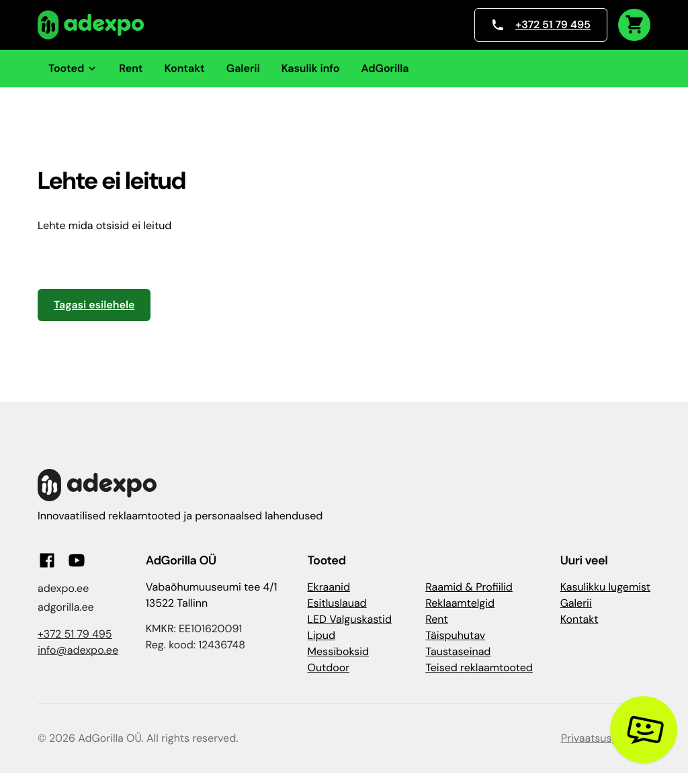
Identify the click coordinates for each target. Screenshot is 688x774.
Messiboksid (338, 651)
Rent (130, 68)
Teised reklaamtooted (479, 667)
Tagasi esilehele (94, 305)
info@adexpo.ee (78, 650)
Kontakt (185, 68)
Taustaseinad (457, 651)
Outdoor (329, 667)
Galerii (243, 68)
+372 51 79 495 (541, 24)
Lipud (321, 635)
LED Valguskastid (350, 619)
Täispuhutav (455, 635)
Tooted (72, 68)
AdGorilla (384, 68)
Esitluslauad (337, 603)
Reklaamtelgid (459, 603)
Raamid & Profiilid (469, 587)
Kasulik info (311, 68)
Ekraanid (329, 587)
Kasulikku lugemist (605, 587)
